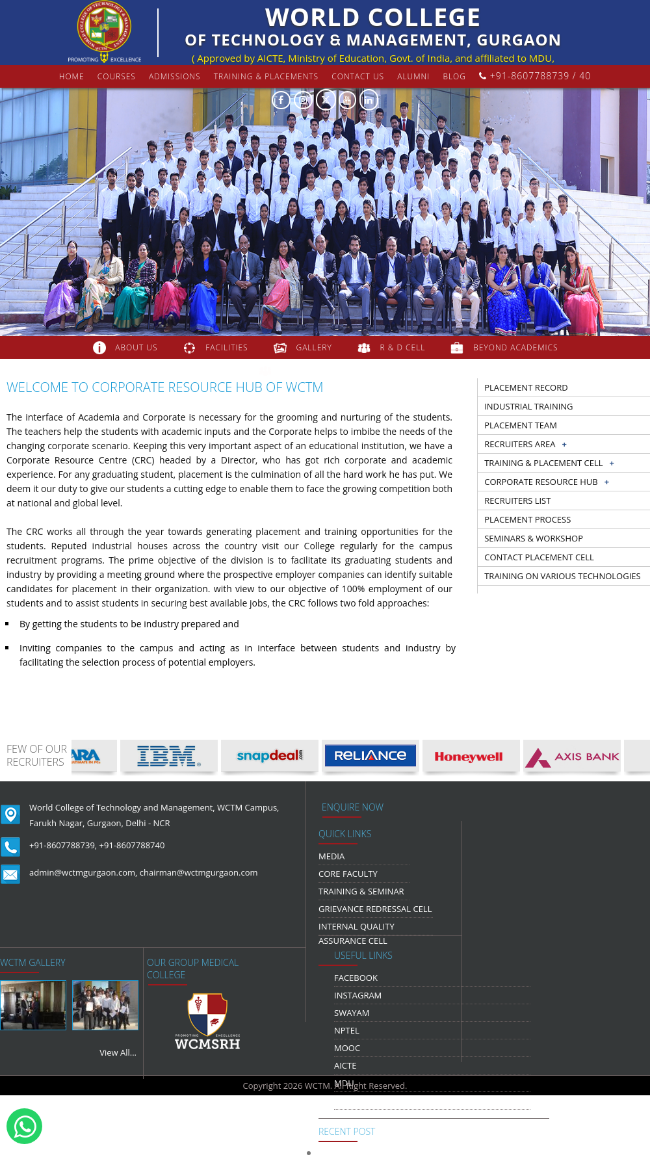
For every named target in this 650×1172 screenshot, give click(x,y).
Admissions (175, 76)
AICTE (345, 1065)
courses (117, 76)
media (331, 856)
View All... (117, 1052)
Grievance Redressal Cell (375, 909)
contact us (358, 76)
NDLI (344, 1100)
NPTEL (346, 1030)
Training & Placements (266, 76)
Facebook (356, 977)
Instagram (358, 995)
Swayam (352, 1013)
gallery (314, 347)
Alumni (413, 76)
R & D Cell (403, 347)
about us (136, 347)
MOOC (347, 1048)
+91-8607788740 (132, 845)
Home (71, 76)
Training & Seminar (361, 891)
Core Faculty (348, 873)
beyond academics (516, 347)
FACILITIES (226, 347)
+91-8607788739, (63, 845)
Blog (454, 76)
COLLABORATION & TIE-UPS (338, 370)
